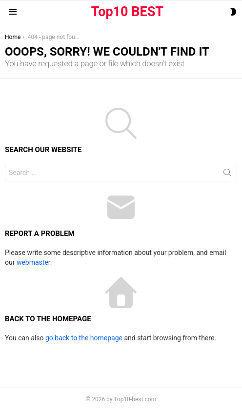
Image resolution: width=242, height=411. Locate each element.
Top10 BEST (127, 12)
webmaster (33, 262)
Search (227, 174)
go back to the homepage (83, 338)
